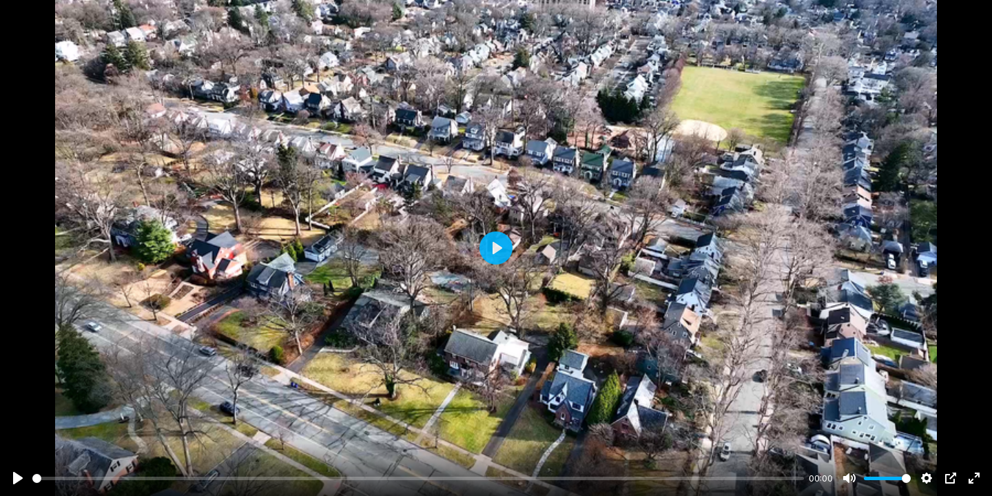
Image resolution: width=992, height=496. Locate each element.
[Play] (18, 478)
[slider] (418, 478)
